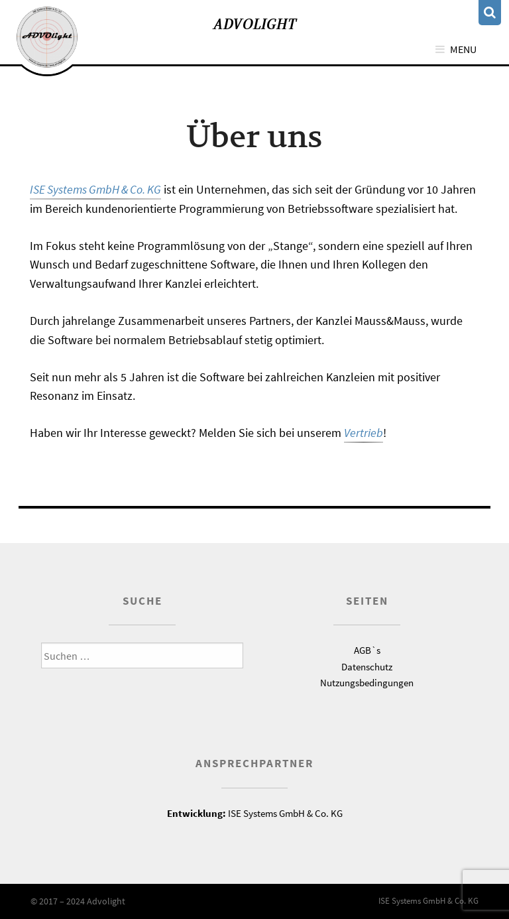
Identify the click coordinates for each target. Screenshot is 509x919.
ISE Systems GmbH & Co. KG (95, 189)
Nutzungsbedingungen (367, 682)
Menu (463, 49)
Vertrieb (363, 432)
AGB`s (367, 650)
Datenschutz (366, 666)
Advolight (254, 24)
